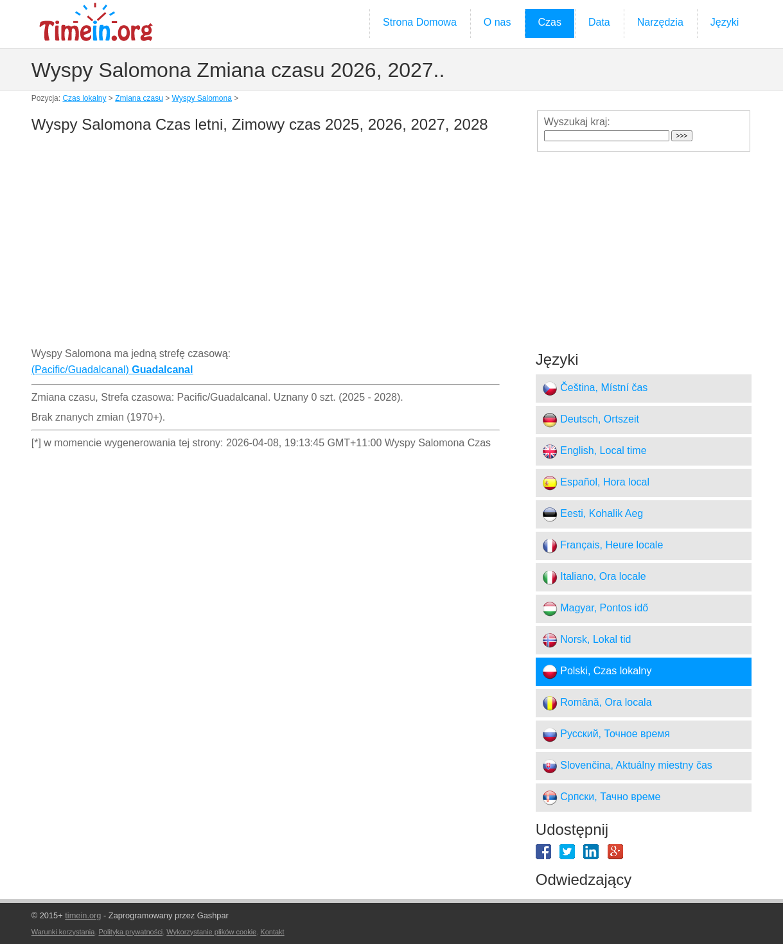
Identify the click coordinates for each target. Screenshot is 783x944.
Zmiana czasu (139, 98)
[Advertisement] (265, 243)
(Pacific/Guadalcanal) (112, 369)
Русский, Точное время (606, 734)
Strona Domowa (420, 22)
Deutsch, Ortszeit (590, 420)
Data (599, 22)
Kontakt (272, 932)
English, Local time (594, 451)
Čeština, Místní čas (595, 388)
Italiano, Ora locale (594, 577)
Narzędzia (660, 22)
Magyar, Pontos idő (595, 608)
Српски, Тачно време (601, 797)
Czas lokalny (84, 98)
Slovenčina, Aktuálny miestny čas (627, 766)
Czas (549, 22)
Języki (724, 22)
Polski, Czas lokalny (597, 671)
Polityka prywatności (131, 932)
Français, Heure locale (603, 546)
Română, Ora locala (597, 703)
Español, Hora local (595, 483)
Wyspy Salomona (202, 98)
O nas (497, 22)
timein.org (83, 915)
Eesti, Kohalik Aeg (592, 514)
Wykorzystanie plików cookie (211, 932)
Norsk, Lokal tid (586, 640)
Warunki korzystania (63, 932)
